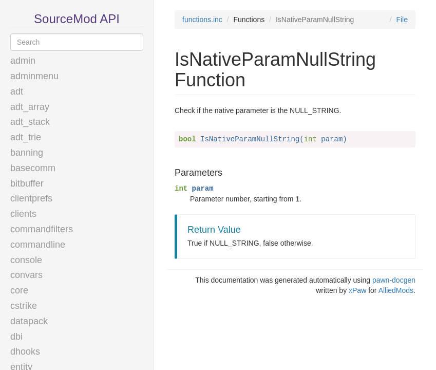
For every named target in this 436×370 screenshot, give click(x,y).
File (402, 19)
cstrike (23, 306)
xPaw (357, 290)
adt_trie (25, 137)
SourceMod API (77, 19)
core (19, 290)
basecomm (32, 168)
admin (22, 60)
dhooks (25, 351)
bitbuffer (27, 183)
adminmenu (34, 76)
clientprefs (31, 198)
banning (26, 152)
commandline (37, 244)
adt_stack (30, 122)
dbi (16, 336)
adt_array (29, 107)
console (26, 260)
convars (26, 275)
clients (23, 214)
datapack (29, 321)
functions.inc (202, 19)
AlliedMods (395, 290)
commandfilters (41, 229)
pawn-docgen (393, 280)
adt (16, 91)
